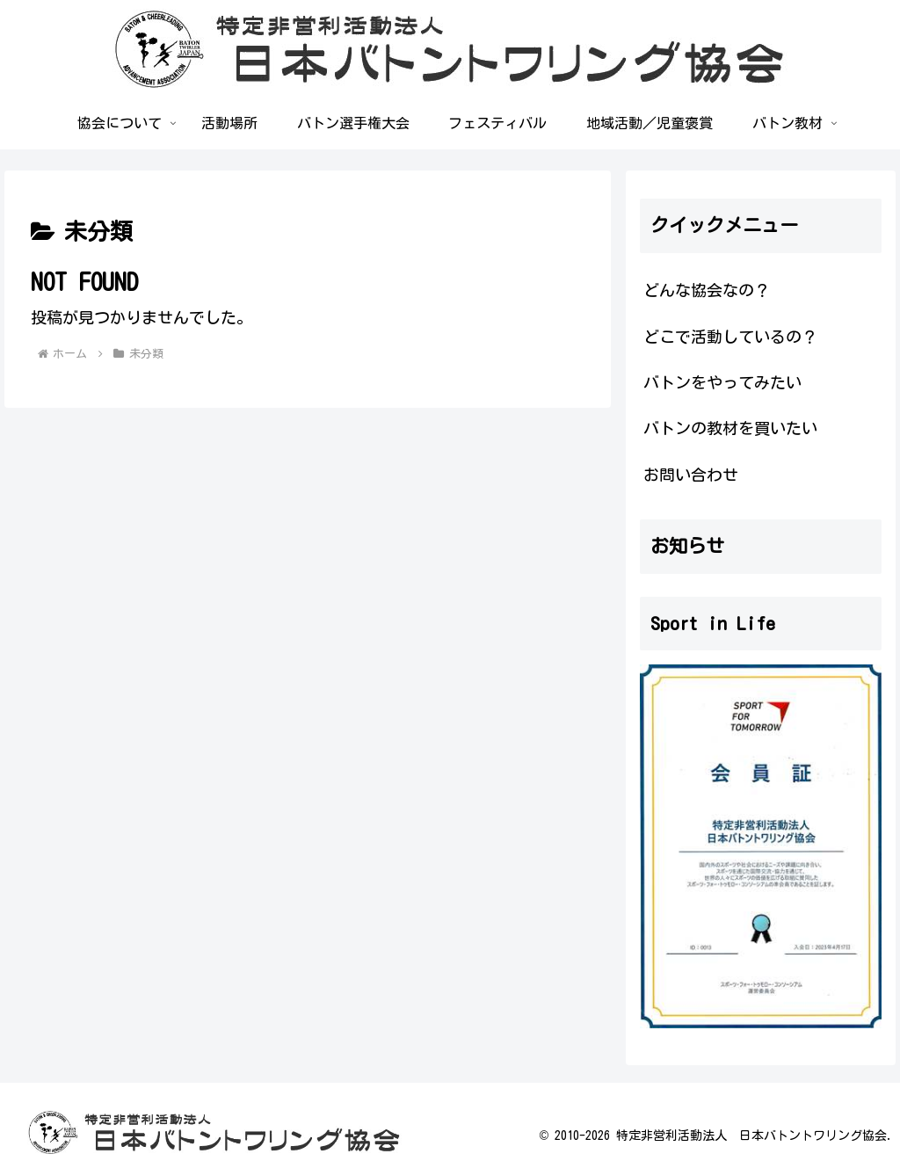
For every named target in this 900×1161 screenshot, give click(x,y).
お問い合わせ (690, 475)
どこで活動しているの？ (730, 337)
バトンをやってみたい (722, 382)
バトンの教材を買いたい (730, 428)
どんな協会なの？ (706, 290)
